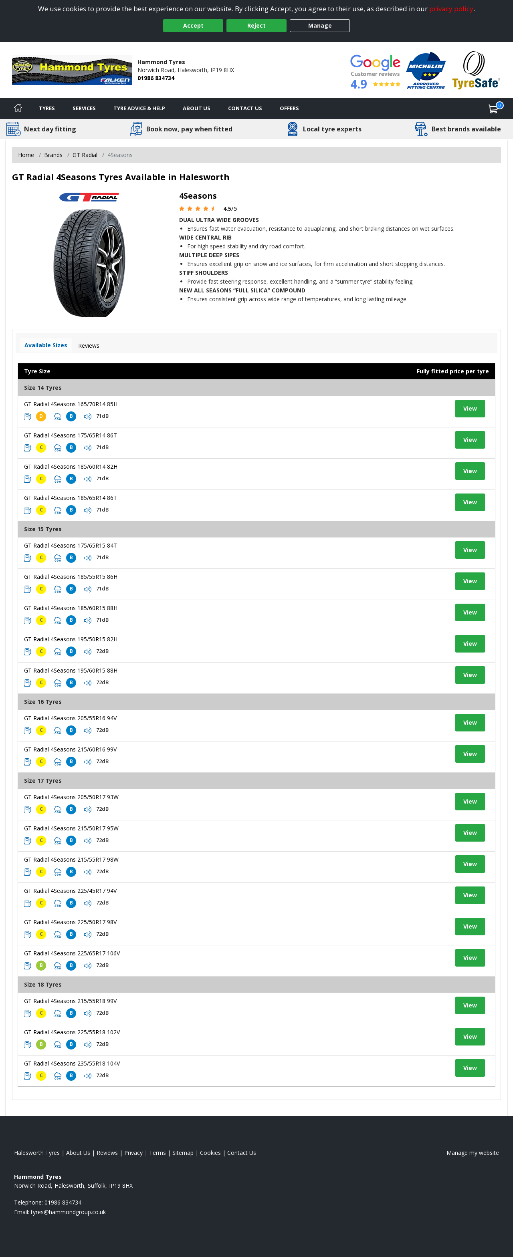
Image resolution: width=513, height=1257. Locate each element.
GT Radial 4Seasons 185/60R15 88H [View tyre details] (70, 608)
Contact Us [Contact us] (245, 108)
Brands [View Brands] (53, 155)
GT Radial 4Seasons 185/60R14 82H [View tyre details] (70, 466)
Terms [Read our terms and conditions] (157, 1152)
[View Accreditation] (426, 69)
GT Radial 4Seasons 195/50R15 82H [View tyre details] (70, 639)
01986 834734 (155, 78)
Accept (193, 25)
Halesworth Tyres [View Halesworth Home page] (37, 1152)
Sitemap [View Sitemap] (183, 1152)
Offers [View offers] (289, 108)
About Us (196, 108)
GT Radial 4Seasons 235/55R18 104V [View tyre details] (72, 1063)
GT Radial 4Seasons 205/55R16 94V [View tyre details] (70, 718)
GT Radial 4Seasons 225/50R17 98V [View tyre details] (70, 922)
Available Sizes (45, 345)
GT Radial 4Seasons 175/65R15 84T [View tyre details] (70, 545)
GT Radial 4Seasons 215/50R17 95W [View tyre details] (71, 828)
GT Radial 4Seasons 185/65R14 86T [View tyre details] (70, 498)
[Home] (18, 108)
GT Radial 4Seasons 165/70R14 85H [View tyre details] (70, 404)
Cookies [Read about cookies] (210, 1152)
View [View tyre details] (470, 408)
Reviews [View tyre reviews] (88, 345)
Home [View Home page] (26, 155)
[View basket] (493, 108)
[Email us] (68, 1212)
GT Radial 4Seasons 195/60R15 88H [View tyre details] (70, 670)
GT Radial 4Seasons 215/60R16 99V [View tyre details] (70, 749)
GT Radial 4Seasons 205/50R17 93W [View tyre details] (71, 797)
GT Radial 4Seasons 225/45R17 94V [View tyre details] (70, 890)
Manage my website (472, 1152)
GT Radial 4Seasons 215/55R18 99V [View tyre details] (70, 1001)
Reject (256, 25)
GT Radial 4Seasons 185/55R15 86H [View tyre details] (70, 576)
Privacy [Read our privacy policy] (133, 1152)
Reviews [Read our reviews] (107, 1152)
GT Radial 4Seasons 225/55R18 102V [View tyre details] (72, 1032)
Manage (320, 25)
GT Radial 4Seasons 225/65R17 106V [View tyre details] (72, 953)
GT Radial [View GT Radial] (85, 155)
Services (84, 108)
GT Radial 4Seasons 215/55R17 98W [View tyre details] (71, 859)
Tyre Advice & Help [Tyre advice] (139, 108)
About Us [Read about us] (78, 1152)
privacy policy (451, 8)
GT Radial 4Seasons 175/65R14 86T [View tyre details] (70, 435)
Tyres (47, 108)
